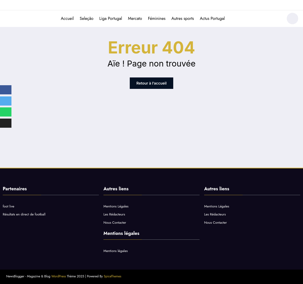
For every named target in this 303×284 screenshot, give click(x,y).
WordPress (58, 276)
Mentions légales (115, 250)
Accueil (67, 18)
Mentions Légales (115, 206)
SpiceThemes (112, 276)
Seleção (86, 18)
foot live (8, 206)
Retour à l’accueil (151, 83)
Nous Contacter (114, 222)
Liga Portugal (110, 18)
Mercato (135, 18)
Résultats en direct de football (24, 214)
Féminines (156, 18)
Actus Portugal (212, 18)
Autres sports (182, 18)
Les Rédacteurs (114, 214)
